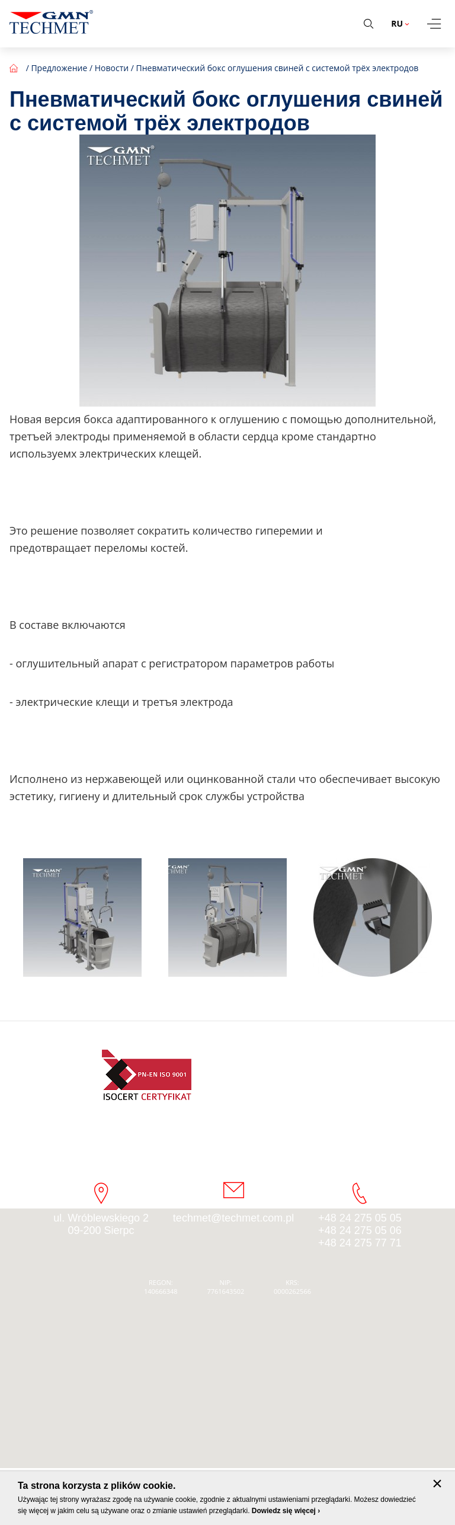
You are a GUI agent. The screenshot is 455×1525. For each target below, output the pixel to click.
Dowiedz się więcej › (286, 1511)
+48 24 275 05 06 (360, 1230)
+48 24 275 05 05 (360, 1218)
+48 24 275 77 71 (360, 1243)
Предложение (59, 67)
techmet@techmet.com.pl (233, 1218)
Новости (112, 67)
